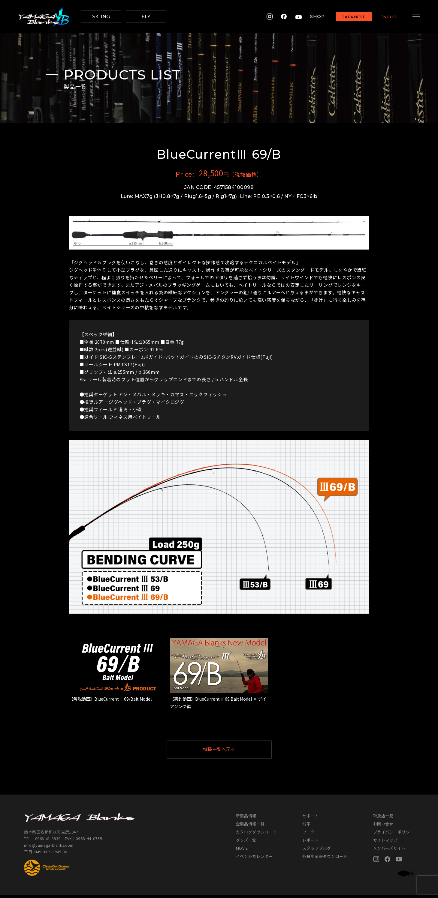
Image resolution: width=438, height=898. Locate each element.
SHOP (310, 16)
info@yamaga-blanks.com (49, 848)
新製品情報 (246, 819)
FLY (145, 16)
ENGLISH (383, 17)
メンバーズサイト (389, 851)
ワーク (308, 835)
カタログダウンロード (256, 835)
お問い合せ (383, 827)
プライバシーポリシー (393, 835)
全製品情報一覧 (250, 827)
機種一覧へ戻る (233, 751)
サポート (310, 819)
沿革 (306, 827)
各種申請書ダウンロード (324, 859)
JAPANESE (346, 17)
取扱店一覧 (383, 819)
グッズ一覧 (246, 843)
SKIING (101, 16)
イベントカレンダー (254, 859)
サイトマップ (385, 843)
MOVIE (242, 851)
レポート (310, 843)
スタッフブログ (316, 851)
